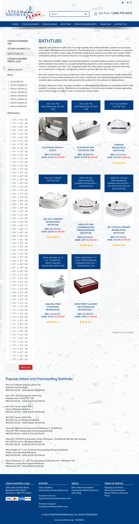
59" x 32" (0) (19, 186)
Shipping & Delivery (114, 487)
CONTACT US (120, 24)
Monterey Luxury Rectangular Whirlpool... (85, 307)
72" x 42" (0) (19, 119)
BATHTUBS (65, 24)
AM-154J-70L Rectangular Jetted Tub (85, 106)
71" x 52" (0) (19, 334)
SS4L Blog (76, 492)
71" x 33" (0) (19, 320)
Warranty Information (115, 490)
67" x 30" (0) (19, 271)
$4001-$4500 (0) (17, 95)
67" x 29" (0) (19, 267)
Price (10, 74)
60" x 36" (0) (19, 214)
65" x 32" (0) (19, 246)
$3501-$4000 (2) (17, 92)
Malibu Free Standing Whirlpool (53, 307)
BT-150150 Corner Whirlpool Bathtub (119, 230)
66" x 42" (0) (19, 257)
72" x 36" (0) (19, 345)
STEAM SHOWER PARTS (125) (17, 60)
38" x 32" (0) (19, 147)
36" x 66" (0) (19, 133)
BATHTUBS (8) (15, 53)
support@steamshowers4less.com (55, 498)
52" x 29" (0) (19, 172)
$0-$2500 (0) (15, 81)
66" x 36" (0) (19, 253)
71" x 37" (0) (19, 327)
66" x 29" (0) (19, 250)
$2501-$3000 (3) (17, 85)
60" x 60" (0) (19, 232)
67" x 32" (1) (19, 285)
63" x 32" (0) (19, 239)
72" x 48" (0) (19, 359)
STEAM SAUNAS (49, 24)
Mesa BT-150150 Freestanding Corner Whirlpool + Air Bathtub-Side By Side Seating (119, 183)
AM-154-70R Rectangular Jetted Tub (53, 106)
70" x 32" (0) (19, 306)
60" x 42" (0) (19, 221)
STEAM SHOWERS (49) (17, 42)
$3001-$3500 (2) (17, 88)
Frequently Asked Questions (85, 490)
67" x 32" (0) (19, 281)
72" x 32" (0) (19, 341)
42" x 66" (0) (19, 155)
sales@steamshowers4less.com (53, 490)
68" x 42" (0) (19, 292)
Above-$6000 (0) (17, 106)
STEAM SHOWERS (30, 24)
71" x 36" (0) (19, 324)
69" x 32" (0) (19, 299)
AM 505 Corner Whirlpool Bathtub (53, 222)
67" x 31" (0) (19, 274)
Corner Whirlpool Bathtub (119, 147)
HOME (15, 24)
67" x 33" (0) (19, 288)
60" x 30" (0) (19, 200)
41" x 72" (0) (19, 151)
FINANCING (105, 24)
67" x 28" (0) (19, 264)
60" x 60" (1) (19, 225)
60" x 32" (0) (19, 211)
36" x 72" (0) (19, 140)
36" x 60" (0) (19, 130)
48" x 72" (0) (19, 169)
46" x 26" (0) (19, 165)
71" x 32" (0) (19, 310)
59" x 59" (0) (19, 193)
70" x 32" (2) (19, 302)
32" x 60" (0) (19, 126)
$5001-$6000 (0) (17, 102)
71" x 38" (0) (19, 331)
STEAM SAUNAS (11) (19, 48)
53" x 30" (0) (19, 183)
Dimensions (13, 112)
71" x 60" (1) (19, 338)
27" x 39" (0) (19, 123)
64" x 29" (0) (19, 243)
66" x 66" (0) (19, 260)
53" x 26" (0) (19, 179)
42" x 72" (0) (19, 158)
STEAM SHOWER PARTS (85, 24)
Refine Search (26, 367)
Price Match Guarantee (82, 487)
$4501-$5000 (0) (17, 99)
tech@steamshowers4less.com (53, 506)
